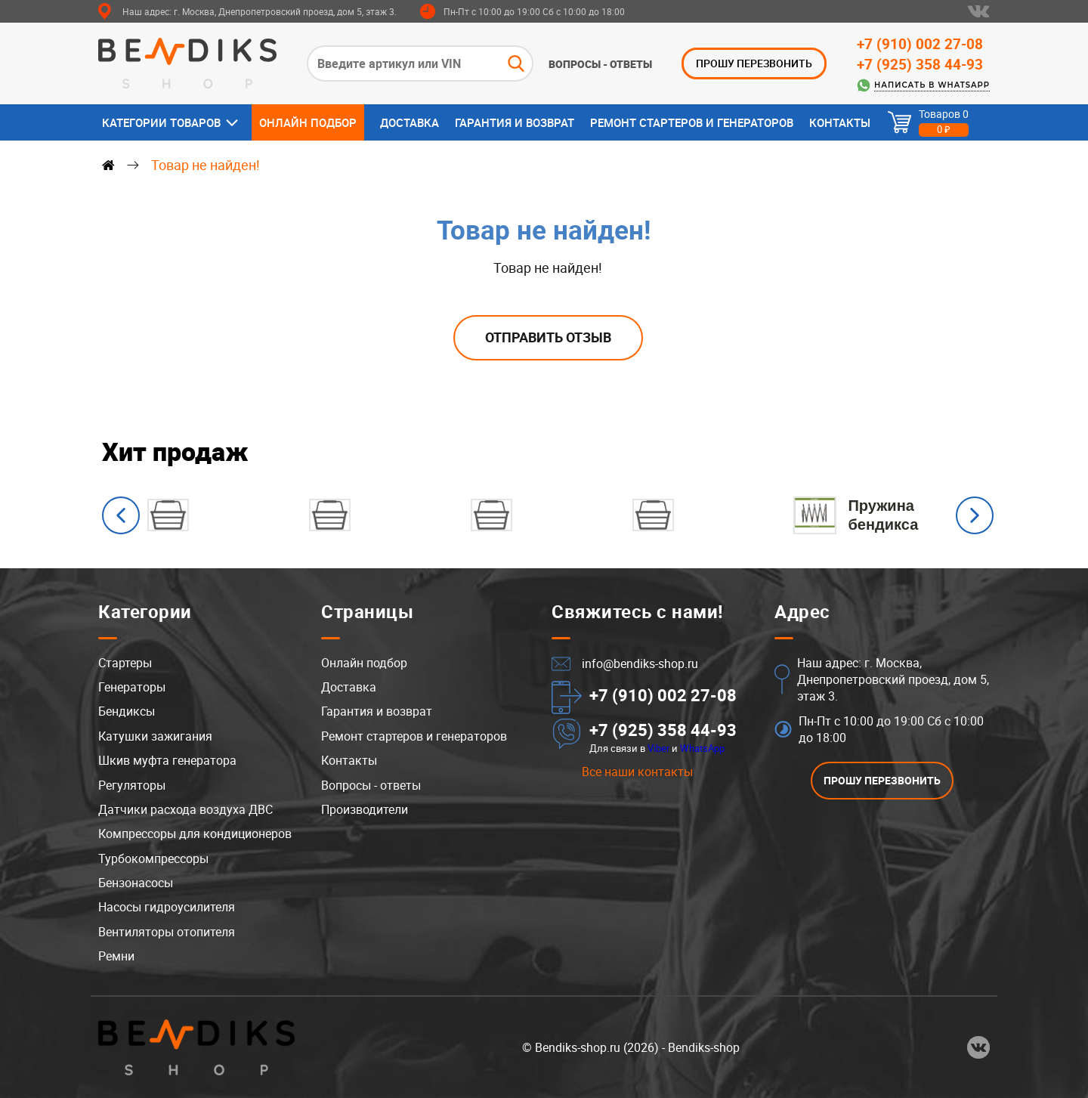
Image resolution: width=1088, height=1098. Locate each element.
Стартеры (125, 662)
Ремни (116, 956)
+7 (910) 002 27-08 (920, 44)
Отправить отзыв (548, 337)
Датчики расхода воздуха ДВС (185, 809)
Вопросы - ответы (600, 64)
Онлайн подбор (308, 122)
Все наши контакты (637, 771)
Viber (658, 748)
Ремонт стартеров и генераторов (691, 122)
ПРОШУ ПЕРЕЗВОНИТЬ (754, 63)
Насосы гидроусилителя (166, 907)
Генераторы (131, 687)
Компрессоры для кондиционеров (195, 833)
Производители (364, 809)
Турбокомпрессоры (153, 858)
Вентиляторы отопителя (166, 931)
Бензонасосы (135, 882)
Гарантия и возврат (514, 122)
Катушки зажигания (155, 736)
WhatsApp (702, 748)
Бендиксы (126, 711)
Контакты (839, 122)
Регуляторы (131, 785)
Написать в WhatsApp (932, 85)
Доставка (409, 122)
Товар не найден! (205, 165)
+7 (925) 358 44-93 (920, 64)
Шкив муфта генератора (167, 760)
